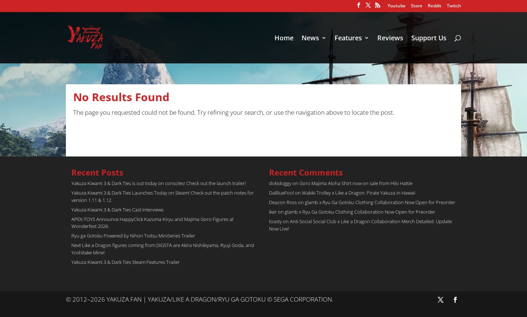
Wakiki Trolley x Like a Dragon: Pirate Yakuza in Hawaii (358, 192)
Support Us (428, 38)
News (310, 38)
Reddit (434, 6)
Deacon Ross (283, 202)
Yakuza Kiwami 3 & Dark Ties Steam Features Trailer (125, 262)
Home (284, 38)
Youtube (396, 6)
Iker (273, 212)
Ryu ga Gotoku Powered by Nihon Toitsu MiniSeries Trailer (133, 235)
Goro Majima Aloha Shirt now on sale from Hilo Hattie (355, 183)
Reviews (390, 38)
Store (416, 6)
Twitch (454, 6)
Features (348, 38)
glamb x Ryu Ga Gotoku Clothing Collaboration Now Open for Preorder (380, 202)
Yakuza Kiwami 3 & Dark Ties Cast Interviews (117, 209)
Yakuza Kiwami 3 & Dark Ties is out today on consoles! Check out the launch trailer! (158, 183)
